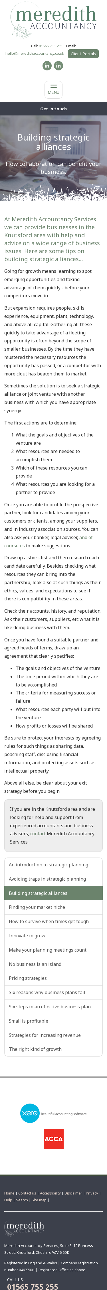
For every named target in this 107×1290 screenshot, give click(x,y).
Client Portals (83, 53)
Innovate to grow (27, 936)
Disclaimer (73, 1193)
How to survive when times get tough (49, 921)
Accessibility (50, 1193)
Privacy (92, 1193)
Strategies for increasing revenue (45, 1035)
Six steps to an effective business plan (50, 1006)
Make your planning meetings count (47, 950)
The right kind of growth (35, 1049)
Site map (39, 1199)
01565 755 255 (50, 45)
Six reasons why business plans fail (47, 992)
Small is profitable (28, 1021)
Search (22, 1199)
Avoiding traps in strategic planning (47, 879)
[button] (53, 108)
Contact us (27, 1193)
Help (8, 1199)
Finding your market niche (37, 907)
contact (38, 833)
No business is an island (35, 964)
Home (9, 1193)
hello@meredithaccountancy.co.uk (34, 53)
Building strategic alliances (38, 893)
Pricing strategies (28, 978)
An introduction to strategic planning (48, 865)
